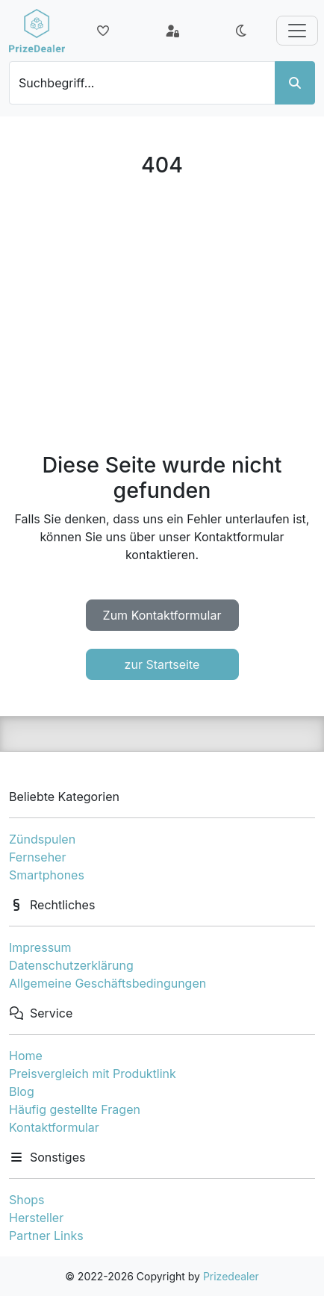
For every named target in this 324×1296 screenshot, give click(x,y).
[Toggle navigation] (297, 31)
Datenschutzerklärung (71, 965)
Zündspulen (42, 839)
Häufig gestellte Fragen (74, 1109)
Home (26, 1055)
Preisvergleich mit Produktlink (92, 1073)
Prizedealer (231, 1276)
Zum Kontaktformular (162, 615)
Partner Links (46, 1235)
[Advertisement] (162, 315)
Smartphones (46, 874)
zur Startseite (162, 664)
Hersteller (36, 1217)
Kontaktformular (54, 1127)
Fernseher (37, 857)
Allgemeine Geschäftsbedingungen (107, 983)
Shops (27, 1199)
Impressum (40, 947)
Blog (21, 1091)
